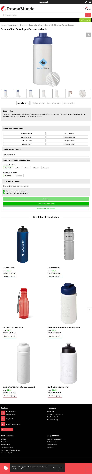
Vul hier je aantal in (9, 155)
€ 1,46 (52, 390)
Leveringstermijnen (7, 447)
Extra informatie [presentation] (54, 103)
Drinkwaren (23, 25)
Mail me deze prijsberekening (46, 208)
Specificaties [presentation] (69, 103)
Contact (3, 439)
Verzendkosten (5, 444)
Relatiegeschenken (12, 25)
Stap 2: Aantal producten (12, 149)
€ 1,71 (7, 330)
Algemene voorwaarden (54, 439)
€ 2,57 (7, 270)
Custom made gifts (6, 453)
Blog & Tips (50, 411)
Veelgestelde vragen (53, 420)
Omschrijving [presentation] (23, 103)
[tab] (23, 103)
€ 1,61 (7, 390)
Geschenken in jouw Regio (55, 414)
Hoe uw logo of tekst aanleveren (11, 450)
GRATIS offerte (85, 20)
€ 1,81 (52, 270)
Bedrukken (4, 442)
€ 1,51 (52, 330)
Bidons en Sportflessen (36, 25)
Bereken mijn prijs (9, 276)
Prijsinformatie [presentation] (37, 103)
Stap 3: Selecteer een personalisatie (16, 160)
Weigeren (61, 467)
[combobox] (43, 15)
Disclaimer (50, 447)
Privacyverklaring (52, 444)
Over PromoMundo (52, 417)
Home (3, 25)
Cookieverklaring (52, 442)
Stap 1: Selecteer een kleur (13, 128)
